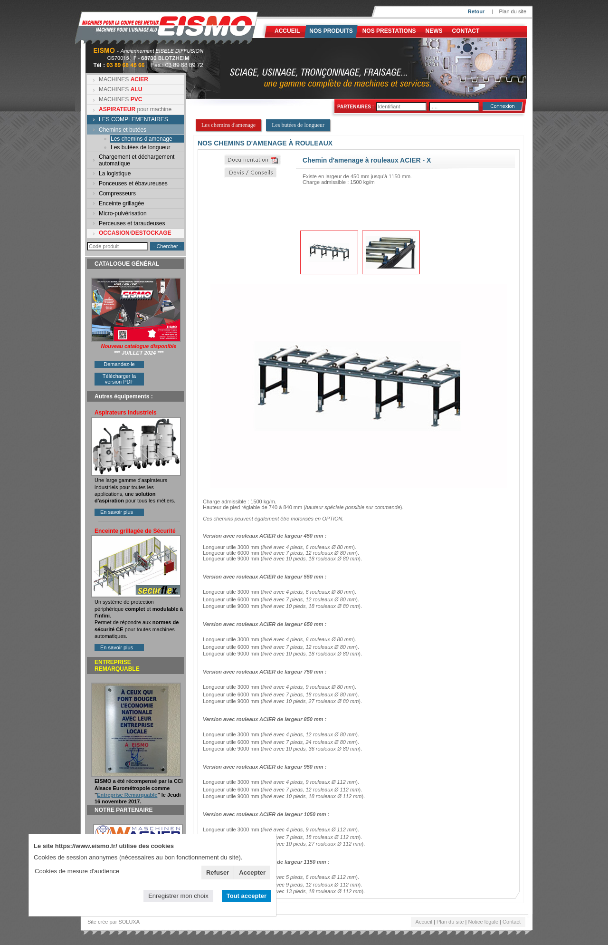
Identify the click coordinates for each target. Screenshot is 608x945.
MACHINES (123, 79)
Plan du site (512, 11)
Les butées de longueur (140, 147)
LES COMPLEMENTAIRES (133, 119)
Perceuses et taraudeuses (132, 223)
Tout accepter (246, 895)
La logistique (115, 173)
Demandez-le (119, 364)
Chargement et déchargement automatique (136, 160)
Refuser (217, 872)
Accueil (287, 31)
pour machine (135, 109)
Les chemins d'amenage (141, 138)
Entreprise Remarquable (127, 795)
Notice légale (483, 922)
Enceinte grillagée (121, 203)
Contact (466, 31)
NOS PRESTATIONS (389, 31)
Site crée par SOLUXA (113, 922)
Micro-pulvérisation (123, 213)
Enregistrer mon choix (178, 895)
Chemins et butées (122, 129)
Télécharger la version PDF (119, 379)
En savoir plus (116, 512)
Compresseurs (117, 193)
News (434, 31)
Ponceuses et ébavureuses (133, 183)
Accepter (252, 872)
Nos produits (330, 31)
